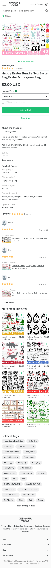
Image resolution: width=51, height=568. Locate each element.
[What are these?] (16, 91)
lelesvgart (8, 65)
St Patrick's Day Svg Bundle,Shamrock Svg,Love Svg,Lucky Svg (35, 424)
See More (8, 302)
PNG (14, 479)
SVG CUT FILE (28, 495)
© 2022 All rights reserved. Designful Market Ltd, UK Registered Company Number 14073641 (25, 562)
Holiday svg (22, 462)
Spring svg (36, 462)
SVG (30, 500)
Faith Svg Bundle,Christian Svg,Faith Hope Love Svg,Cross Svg (35, 366)
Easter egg (8, 462)
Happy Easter (30, 452)
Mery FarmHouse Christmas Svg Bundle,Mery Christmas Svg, (10, 337)
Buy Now (25, 118)
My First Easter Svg (11, 457)
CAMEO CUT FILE (33, 484)
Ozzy (10, 223)
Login (32, 4)
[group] (25, 39)
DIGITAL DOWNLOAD (12, 484)
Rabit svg (41, 473)
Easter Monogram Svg (26, 446)
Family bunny (9, 468)
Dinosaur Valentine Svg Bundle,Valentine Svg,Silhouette (10, 366)
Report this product (25, 505)
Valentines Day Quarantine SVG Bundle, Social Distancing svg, (35, 395)
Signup (40, 4)
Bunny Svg (8, 446)
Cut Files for (8, 500)
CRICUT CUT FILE (10, 495)
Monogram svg (9, 473)
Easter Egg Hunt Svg (11, 452)
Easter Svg (33, 441)
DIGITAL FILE (9, 489)
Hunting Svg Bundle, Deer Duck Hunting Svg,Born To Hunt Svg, (10, 395)
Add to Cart (25, 110)
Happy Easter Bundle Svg (13, 441)
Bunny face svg (26, 473)
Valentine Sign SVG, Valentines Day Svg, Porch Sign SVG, (10, 424)
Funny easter (29, 457)
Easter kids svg (25, 468)
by (6, 339)
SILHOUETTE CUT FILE (28, 489)
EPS (23, 479)
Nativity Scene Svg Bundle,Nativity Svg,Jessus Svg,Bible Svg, (35, 337)
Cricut (21, 500)
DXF (5, 479)
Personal (8, 96)
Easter (40, 500)
